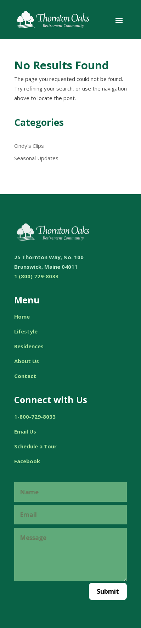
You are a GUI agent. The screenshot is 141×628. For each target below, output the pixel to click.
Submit (108, 591)
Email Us (25, 431)
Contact (25, 375)
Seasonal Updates (36, 158)
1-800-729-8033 (35, 416)
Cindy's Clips (29, 145)
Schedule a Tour (35, 446)
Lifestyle (26, 331)
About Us (26, 361)
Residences (29, 346)
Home (22, 316)
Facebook (27, 461)
